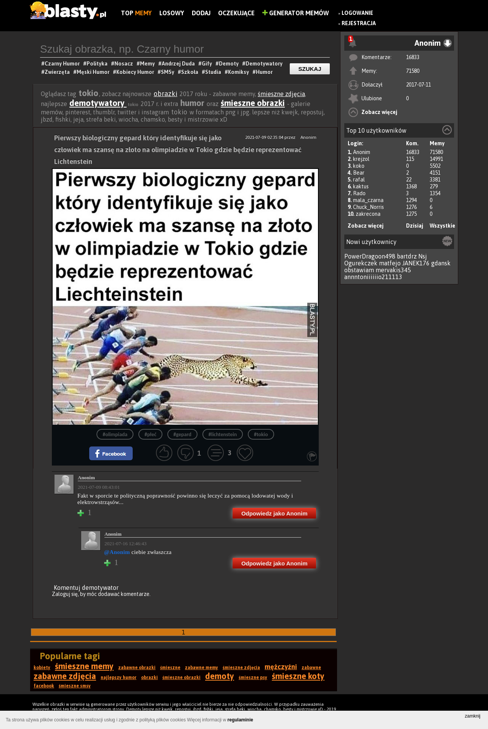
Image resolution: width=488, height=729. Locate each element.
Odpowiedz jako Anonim (274, 513)
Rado (359, 193)
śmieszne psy (253, 677)
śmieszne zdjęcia (281, 93)
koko (358, 166)
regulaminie (240, 720)
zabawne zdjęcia (65, 676)
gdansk (441, 263)
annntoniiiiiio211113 (373, 276)
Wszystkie (442, 226)
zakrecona (368, 214)
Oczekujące (236, 13)
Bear (358, 173)
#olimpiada (115, 434)
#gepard (182, 434)
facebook (44, 686)
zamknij (472, 716)
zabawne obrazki (137, 667)
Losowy (171, 13)
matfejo (390, 263)
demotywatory (98, 103)
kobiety (42, 667)
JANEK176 (416, 263)
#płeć (150, 434)
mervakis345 (393, 270)
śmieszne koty (298, 676)
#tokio (261, 434)
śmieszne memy (84, 666)
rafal (359, 180)
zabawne (311, 667)
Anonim (361, 152)
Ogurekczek (360, 263)
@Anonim (117, 552)
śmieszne (170, 667)
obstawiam (359, 270)
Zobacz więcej (379, 112)
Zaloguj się (65, 594)
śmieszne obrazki (253, 103)
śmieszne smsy (75, 686)
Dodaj (201, 13)
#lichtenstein (223, 434)
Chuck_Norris (368, 207)
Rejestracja (359, 23)
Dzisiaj (414, 226)
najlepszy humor (118, 677)
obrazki (165, 94)
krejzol (361, 159)
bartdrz (407, 256)
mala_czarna (368, 200)
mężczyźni (281, 667)
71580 (412, 71)
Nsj (422, 256)
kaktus (361, 186)
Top (136, 13)
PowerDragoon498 (369, 256)
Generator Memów (295, 13)
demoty (219, 676)
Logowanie (357, 13)
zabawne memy (201, 667)
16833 (412, 57)
